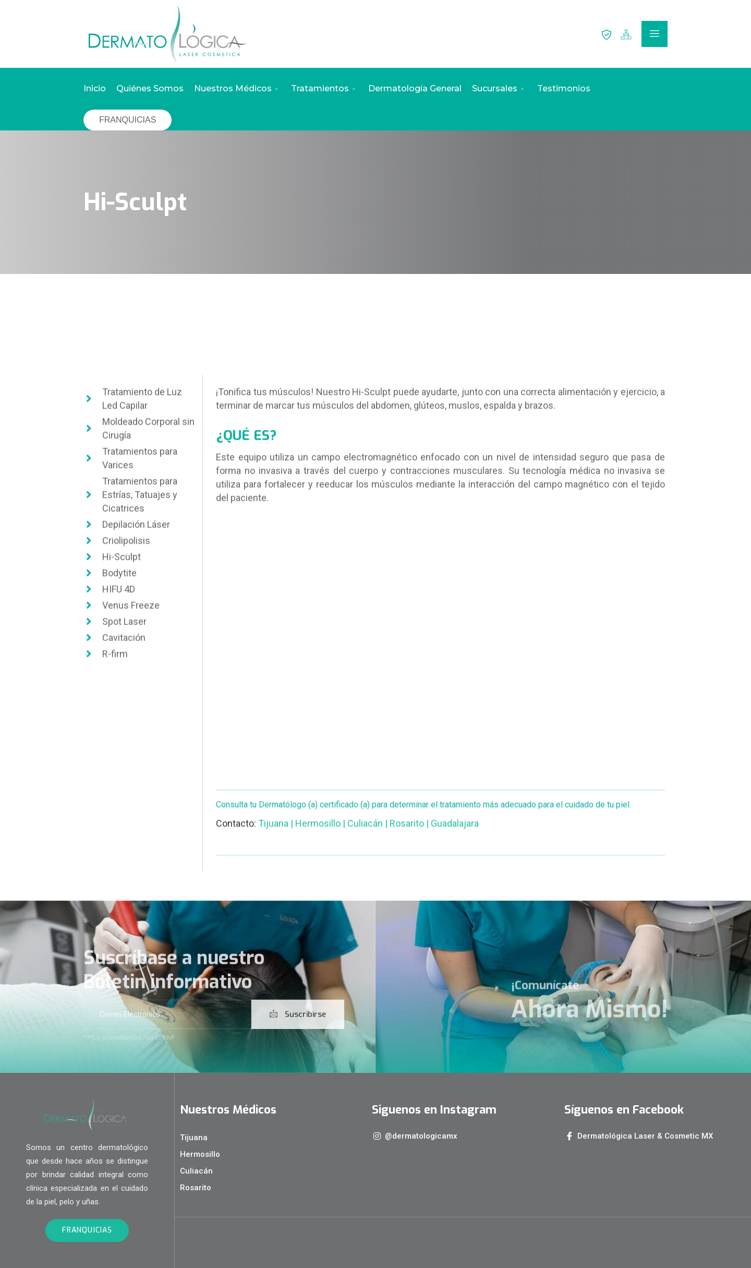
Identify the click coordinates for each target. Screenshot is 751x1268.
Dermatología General (415, 88)
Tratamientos (324, 88)
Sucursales (499, 88)
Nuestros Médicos (237, 88)
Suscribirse (298, 1031)
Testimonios (563, 88)
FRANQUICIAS (127, 119)
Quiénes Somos (150, 88)
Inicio (94, 88)
